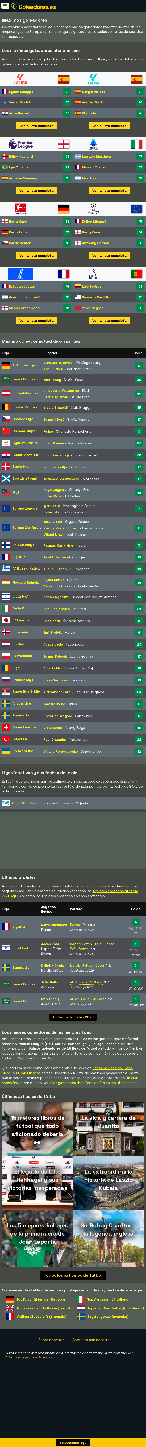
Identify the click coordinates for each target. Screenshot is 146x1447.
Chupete (89, 113)
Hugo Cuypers (55, 489)
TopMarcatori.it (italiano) (108, 1312)
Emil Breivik (52, 632)
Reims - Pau (79, 938)
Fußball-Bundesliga (29, 393)
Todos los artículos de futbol (73, 1288)
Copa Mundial (23, 803)
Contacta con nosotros (92, 1353)
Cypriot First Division (30, 443)
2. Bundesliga (24, 365)
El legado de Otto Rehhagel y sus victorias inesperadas (37, 1193)
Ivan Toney (52, 379)
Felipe (48, 431)
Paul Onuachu (54, 739)
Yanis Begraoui (94, 308)
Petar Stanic (54, 512)
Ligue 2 (19, 556)
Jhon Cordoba (55, 680)
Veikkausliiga (23, 545)
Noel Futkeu (53, 369)
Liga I (17, 668)
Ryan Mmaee (53, 443)
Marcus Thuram (94, 167)
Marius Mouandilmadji (61, 528)
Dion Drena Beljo (56, 455)
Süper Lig (20, 739)
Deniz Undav (19, 232)
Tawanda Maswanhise (61, 479)
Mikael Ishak (53, 534)
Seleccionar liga (73, 1442)
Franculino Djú (55, 467)
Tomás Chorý (54, 419)
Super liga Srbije (26, 691)
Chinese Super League (31, 431)
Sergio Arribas (94, 91)
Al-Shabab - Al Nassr (86, 996)
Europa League (25, 508)
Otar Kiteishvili (55, 397)
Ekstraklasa (22, 656)
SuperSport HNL (26, 455)
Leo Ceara (51, 621)
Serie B (18, 608)
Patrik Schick (20, 243)
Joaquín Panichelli (24, 297)
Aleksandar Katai (57, 692)
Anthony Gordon (95, 243)
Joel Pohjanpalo (56, 609)
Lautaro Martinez (96, 156)
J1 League (21, 620)
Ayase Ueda (53, 644)
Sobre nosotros (51, 1353)
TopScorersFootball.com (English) (44, 1321)
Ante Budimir (19, 113)
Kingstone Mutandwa (61, 390)
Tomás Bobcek (55, 656)
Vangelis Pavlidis (96, 297)
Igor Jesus (52, 505)
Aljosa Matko (53, 580)
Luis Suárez (91, 286)
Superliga (21, 466)
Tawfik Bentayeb (57, 557)
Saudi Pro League (27, 379)
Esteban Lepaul (22, 286)
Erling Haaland (21, 156)
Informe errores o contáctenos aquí (31, 1371)
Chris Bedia (52, 727)
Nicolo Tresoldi (55, 407)
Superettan (22, 715)
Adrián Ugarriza (56, 597)
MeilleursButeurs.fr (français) (41, 1330)
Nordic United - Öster (87, 979)
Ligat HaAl (21, 596)
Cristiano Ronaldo (107, 1081)
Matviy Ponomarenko (60, 751)
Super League (24, 727)
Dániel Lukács (55, 586)
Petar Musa (52, 496)
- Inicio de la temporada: (45, 803)
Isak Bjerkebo (54, 704)
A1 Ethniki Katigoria (29, 568)
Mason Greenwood (24, 308)
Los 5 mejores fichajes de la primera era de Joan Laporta (37, 1247)
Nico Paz (89, 178)
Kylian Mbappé (21, 91)
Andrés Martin (94, 102)
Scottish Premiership (30, 478)
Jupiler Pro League (28, 407)
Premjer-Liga (23, 679)
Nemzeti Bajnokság (28, 582)
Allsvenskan (22, 703)
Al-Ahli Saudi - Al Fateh (88, 1012)
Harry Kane (18, 221)
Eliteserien (21, 632)
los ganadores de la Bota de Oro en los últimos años (95, 1096)
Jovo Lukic (52, 668)
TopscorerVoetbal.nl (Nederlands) (115, 1321)
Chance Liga (23, 419)
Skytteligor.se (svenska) (107, 1330)
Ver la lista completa (36, 126)
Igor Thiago (18, 167)
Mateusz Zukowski (58, 362)
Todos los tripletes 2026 (73, 1030)
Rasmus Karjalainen (59, 545)
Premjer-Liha (23, 751)
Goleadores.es (37, 7)
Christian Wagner (57, 716)
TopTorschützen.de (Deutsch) (41, 1312)
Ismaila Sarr (53, 521)
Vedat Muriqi (19, 102)
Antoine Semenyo (23, 178)
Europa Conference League (35, 527)
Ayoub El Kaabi (55, 569)
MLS (16, 492)
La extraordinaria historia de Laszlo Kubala (108, 1193)
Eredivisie (21, 644)
